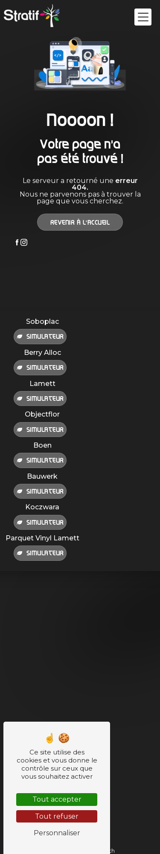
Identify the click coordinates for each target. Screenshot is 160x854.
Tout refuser (57, 816)
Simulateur (40, 336)
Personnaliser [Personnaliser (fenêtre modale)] (57, 833)
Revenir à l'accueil (80, 222)
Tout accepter (56, 799)
